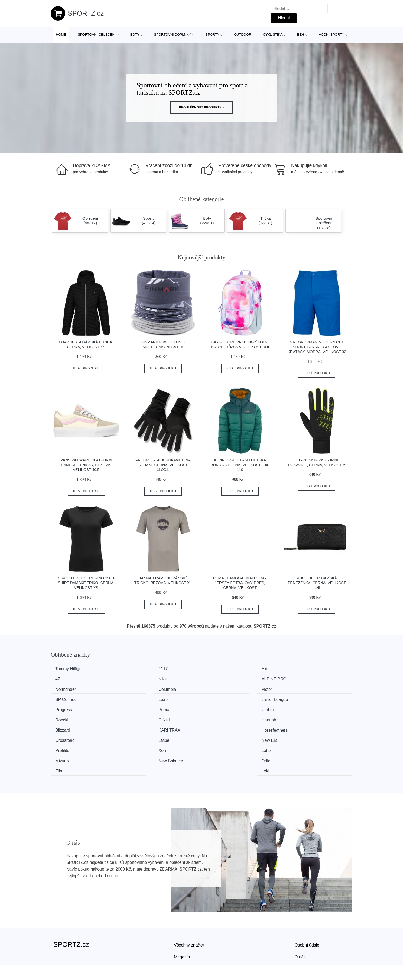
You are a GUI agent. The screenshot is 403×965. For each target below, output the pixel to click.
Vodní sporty (331, 34)
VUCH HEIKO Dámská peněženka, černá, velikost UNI (317, 583)
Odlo (139, 737)
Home (61, 34)
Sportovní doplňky (172, 34)
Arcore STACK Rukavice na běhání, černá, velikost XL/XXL (163, 465)
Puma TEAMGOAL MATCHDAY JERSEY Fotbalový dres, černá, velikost (240, 583)
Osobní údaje (307, 911)
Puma (140, 698)
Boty (134, 34)
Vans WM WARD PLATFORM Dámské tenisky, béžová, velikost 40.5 (86, 465)
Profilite (64, 727)
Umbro (218, 698)
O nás (300, 923)
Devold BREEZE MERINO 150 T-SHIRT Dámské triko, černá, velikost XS (86, 583)
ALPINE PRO (147, 678)
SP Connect (146, 688)
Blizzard (219, 708)
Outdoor (242, 34)
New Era (297, 717)
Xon (138, 727)
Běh (300, 34)
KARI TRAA (300, 708)
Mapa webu (185, 934)
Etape (217, 717)
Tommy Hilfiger (71, 669)
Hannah (142, 708)
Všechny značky (189, 911)
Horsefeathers (70, 717)
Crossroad (144, 717)
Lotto (216, 727)
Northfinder (222, 678)
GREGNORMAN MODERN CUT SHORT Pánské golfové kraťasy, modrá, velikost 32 (317, 347)
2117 (139, 669)
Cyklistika (273, 34)
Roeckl (295, 698)
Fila (215, 737)
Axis (216, 669)
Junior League (302, 688)
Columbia (298, 678)
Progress (65, 698)
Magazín (182, 923)
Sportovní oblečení (96, 34)
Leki (293, 737)
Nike (61, 678)
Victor (62, 688)
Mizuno (296, 727)
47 (291, 669)
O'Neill (63, 708)
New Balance (69, 737)
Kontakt (302, 934)
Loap (216, 688)
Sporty (212, 34)
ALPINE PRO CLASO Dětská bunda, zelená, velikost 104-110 (240, 465)
